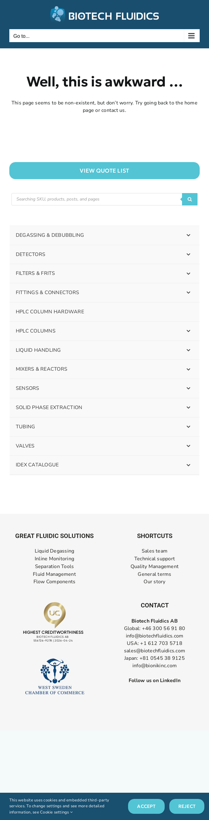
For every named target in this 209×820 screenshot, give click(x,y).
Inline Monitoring (54, 559)
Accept (146, 806)
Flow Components (54, 582)
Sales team (154, 551)
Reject (186, 806)
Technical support (154, 559)
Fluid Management (54, 574)
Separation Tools (54, 566)
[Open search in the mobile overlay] (104, 199)
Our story (154, 582)
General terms (154, 574)
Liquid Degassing (54, 551)
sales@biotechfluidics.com (154, 650)
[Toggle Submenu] (188, 235)
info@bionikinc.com (154, 665)
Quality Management (155, 566)
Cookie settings (56, 812)
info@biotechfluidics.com (155, 636)
